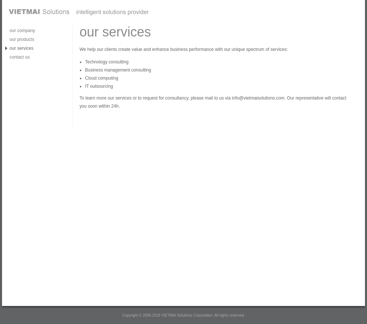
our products (22, 39)
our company (22, 30)
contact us (20, 57)
